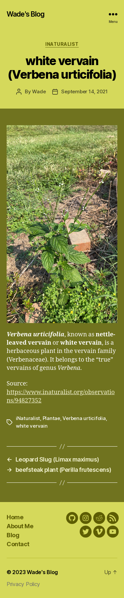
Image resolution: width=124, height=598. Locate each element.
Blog (13, 535)
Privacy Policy (23, 584)
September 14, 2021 (84, 91)
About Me (20, 526)
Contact (18, 544)
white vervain (32, 426)
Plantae (51, 418)
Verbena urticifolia (83, 418)
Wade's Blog (25, 14)
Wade (39, 91)
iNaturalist (62, 44)
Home (15, 517)
